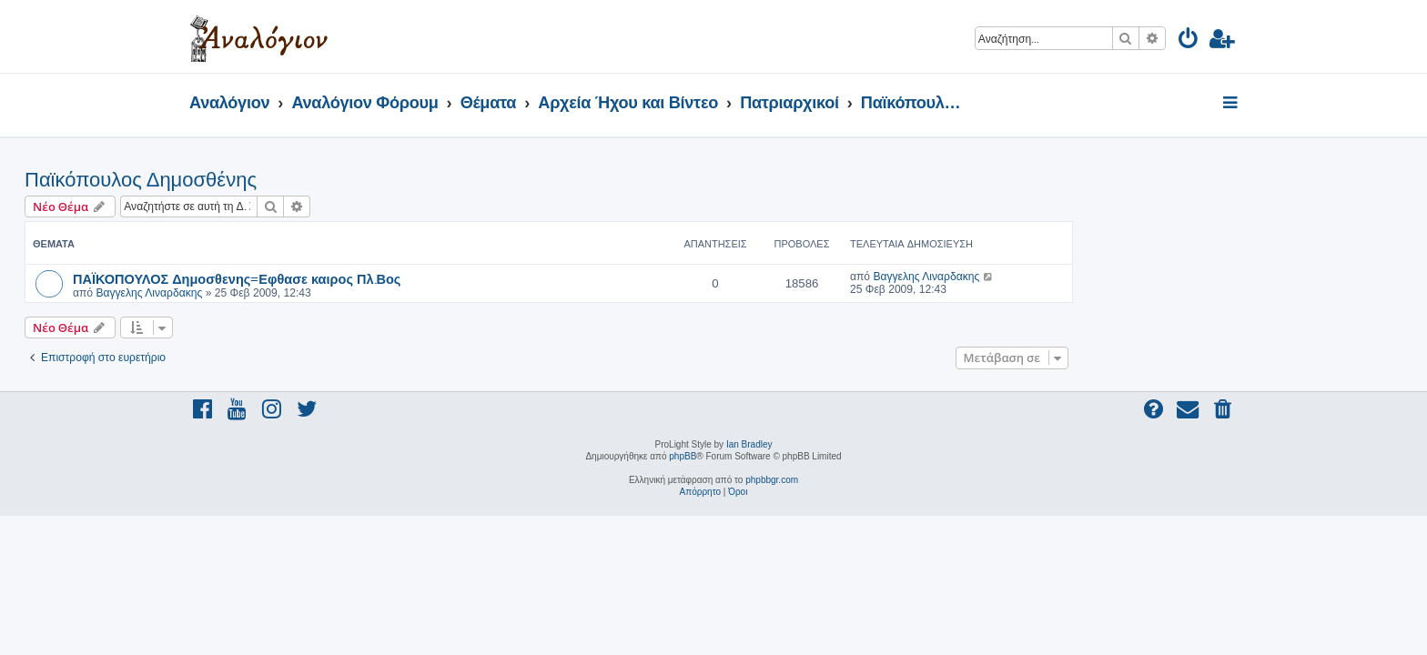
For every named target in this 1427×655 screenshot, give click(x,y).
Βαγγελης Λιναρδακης (313, 293)
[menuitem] (1189, 41)
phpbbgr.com (771, 480)
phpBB (682, 456)
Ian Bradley (749, 444)
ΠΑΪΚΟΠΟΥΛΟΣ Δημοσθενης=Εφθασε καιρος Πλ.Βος (401, 278)
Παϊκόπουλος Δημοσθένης (305, 179)
